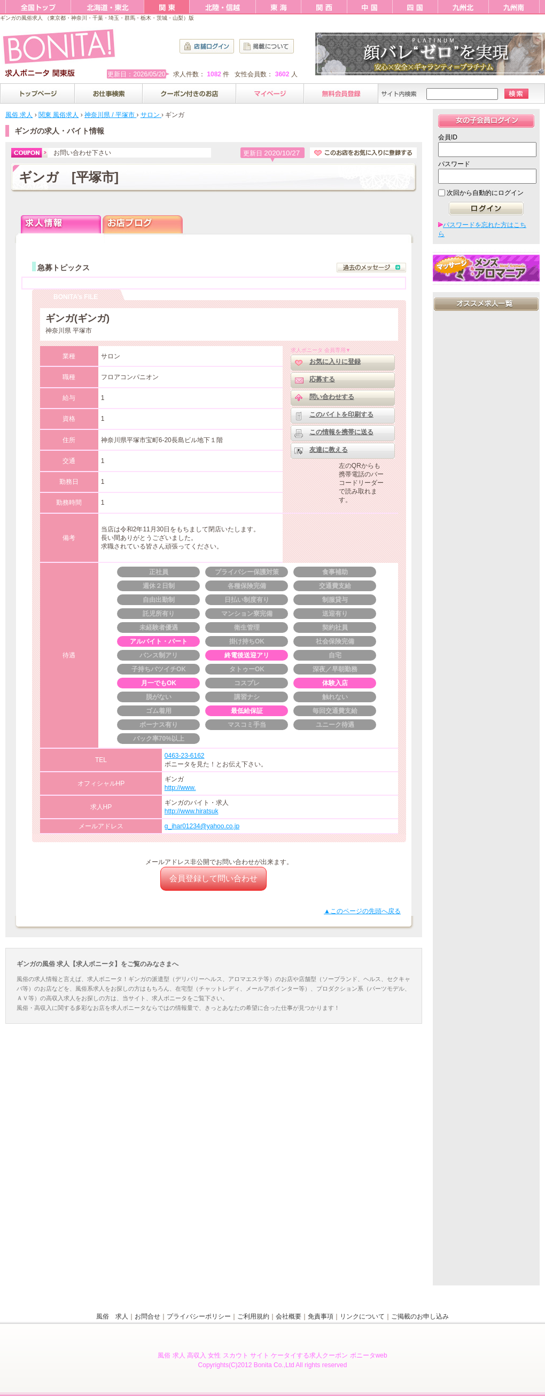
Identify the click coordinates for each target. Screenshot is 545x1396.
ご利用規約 (253, 1316)
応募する (322, 379)
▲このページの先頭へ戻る (362, 911)
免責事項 (320, 1316)
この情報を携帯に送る (341, 432)
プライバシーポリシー (199, 1316)
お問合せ (147, 1316)
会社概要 (288, 1316)
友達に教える (328, 449)
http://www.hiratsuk (192, 811)
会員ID (447, 137)
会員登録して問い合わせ (213, 878)
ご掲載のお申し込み (420, 1316)
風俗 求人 (112, 1316)
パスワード (454, 164)
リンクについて (362, 1316)
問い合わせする (331, 397)
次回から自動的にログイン (485, 193)
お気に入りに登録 (335, 361)
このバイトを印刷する (341, 414)
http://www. (180, 787)
